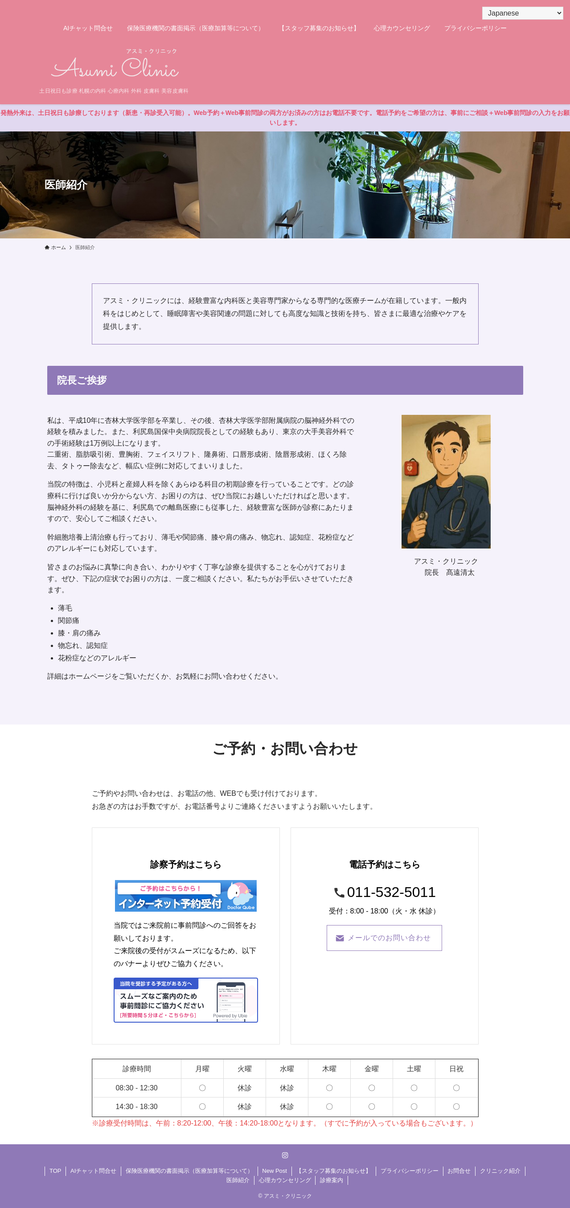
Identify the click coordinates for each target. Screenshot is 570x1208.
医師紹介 (238, 1180)
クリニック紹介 (500, 1170)
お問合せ (459, 1170)
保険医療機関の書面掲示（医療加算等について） (189, 1170)
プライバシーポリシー (410, 1170)
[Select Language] (522, 13)
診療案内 (331, 1180)
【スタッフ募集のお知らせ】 (333, 1170)
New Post (274, 1170)
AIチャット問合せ (93, 1170)
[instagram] (285, 1155)
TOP (55, 1170)
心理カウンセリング (285, 1180)
